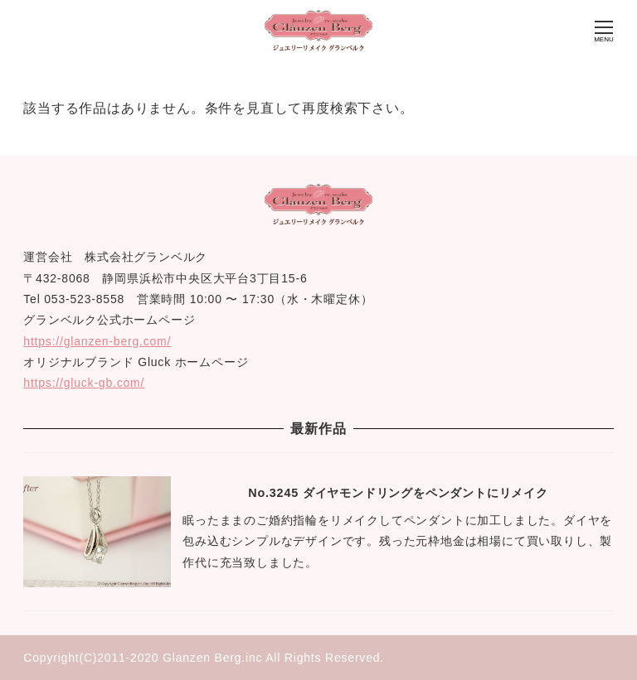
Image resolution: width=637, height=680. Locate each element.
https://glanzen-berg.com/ (97, 341)
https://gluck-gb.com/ (83, 382)
